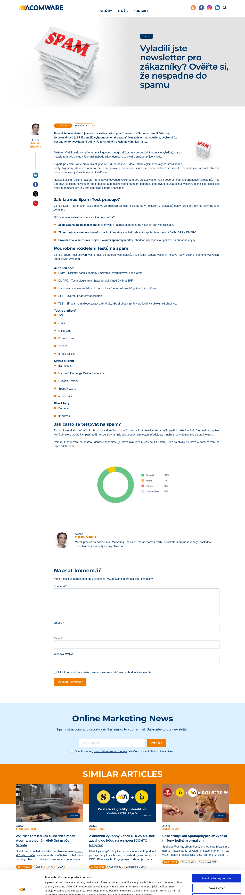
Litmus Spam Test (113, 187)
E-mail (58, 638)
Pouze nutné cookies (216, 873)
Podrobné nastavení (182, 888)
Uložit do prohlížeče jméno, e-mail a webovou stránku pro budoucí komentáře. (105, 672)
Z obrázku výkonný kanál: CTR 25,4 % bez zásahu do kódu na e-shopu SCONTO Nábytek (122, 840)
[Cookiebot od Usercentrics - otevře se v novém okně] (22, 888)
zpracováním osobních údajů (109, 751)
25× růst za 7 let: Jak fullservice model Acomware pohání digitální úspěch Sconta (46, 840)
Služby (106, 8)
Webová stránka (64, 654)
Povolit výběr (217, 864)
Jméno (59, 622)
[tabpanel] (49, 830)
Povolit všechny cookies (216, 854)
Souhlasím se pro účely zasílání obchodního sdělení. (124, 751)
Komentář (61, 586)
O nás (123, 8)
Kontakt (141, 8)
